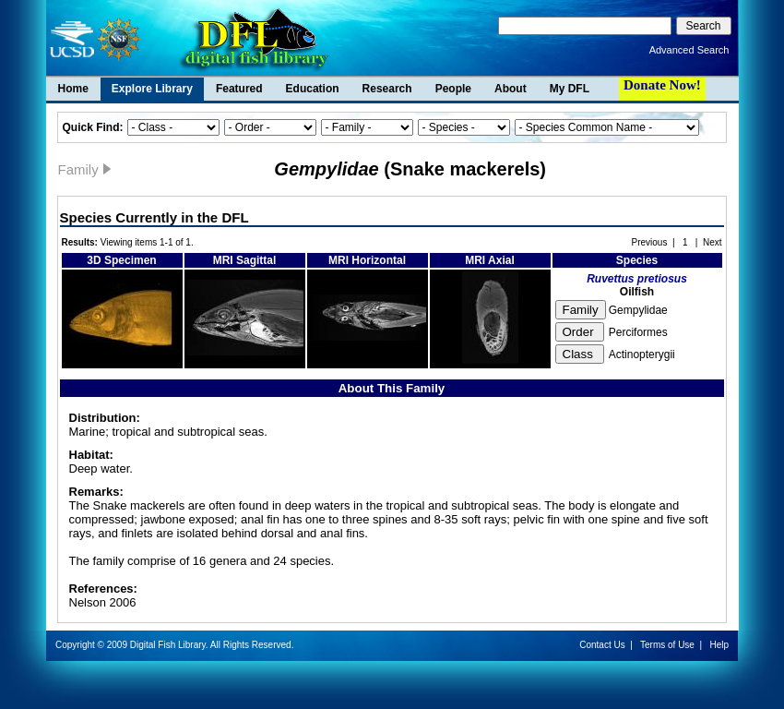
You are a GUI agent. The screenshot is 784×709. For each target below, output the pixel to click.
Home (73, 88)
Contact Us (601, 645)
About (510, 88)
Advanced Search (689, 49)
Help (719, 645)
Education (312, 88)
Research (387, 88)
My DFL (569, 88)
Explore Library (152, 88)
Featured (239, 88)
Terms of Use (667, 645)
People (453, 88)
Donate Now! (662, 85)
